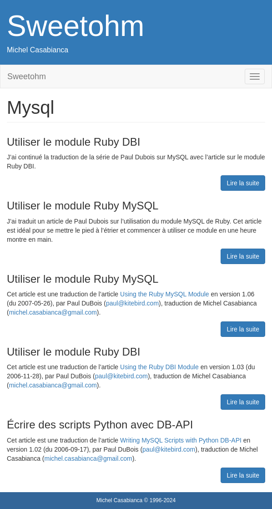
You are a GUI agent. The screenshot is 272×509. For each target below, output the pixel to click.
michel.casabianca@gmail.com (53, 312)
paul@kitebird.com (132, 303)
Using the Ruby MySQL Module (164, 294)
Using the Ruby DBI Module (159, 367)
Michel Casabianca (37, 50)
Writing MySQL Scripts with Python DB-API (181, 440)
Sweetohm (75, 26)
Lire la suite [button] (243, 183)
